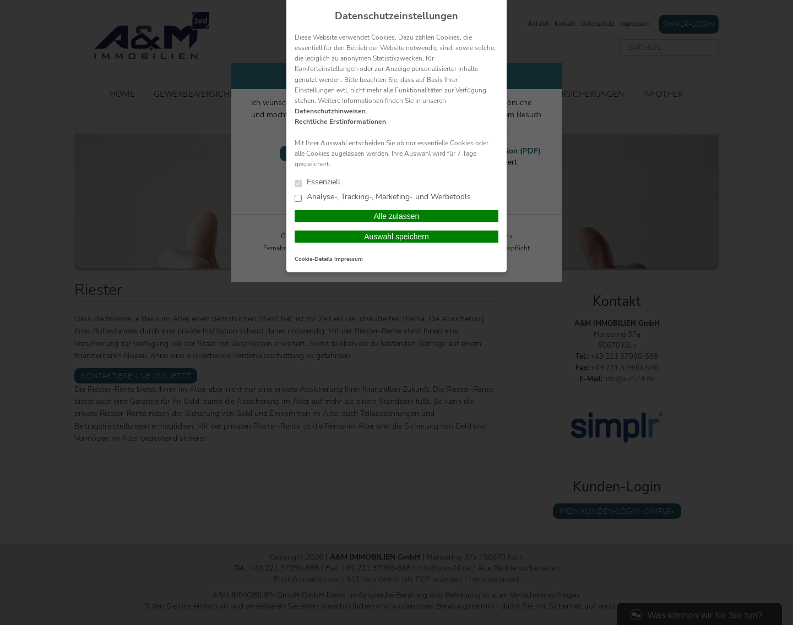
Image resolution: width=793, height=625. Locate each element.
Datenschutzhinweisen (330, 111)
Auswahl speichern (396, 236)
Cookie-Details (314, 259)
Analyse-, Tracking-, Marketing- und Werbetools (383, 197)
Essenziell (317, 182)
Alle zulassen (397, 216)
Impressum (348, 259)
